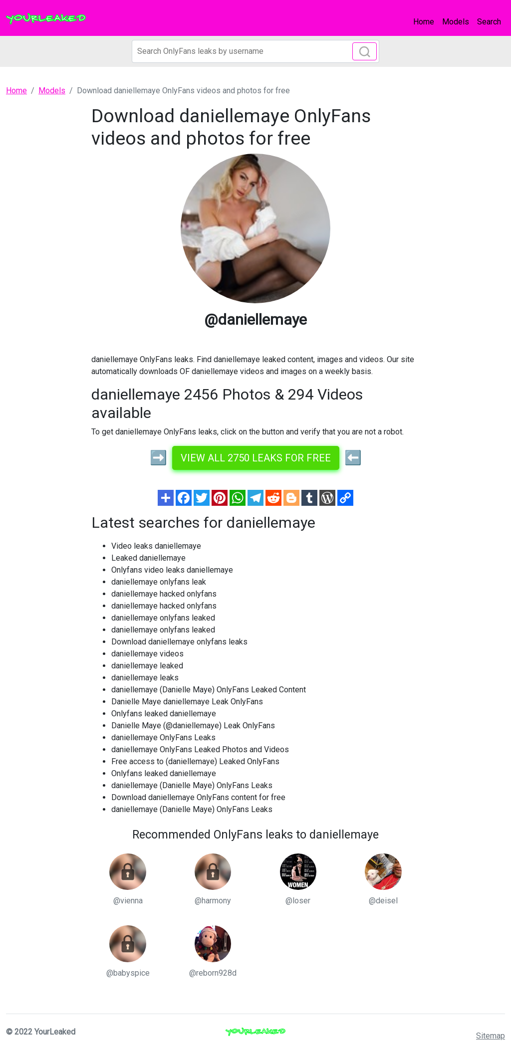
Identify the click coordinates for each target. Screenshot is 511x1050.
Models (455, 21)
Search (489, 21)
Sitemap (490, 1036)
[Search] (255, 51)
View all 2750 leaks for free (256, 458)
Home (423, 21)
